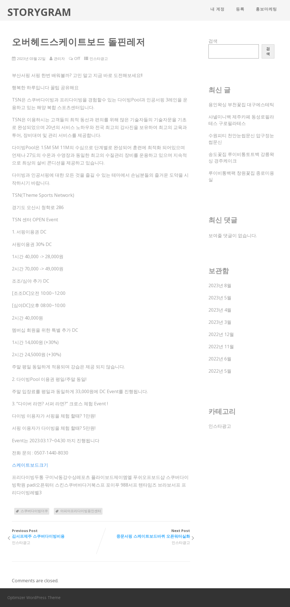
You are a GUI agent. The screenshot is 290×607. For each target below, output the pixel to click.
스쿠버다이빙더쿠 (34, 510)
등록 (240, 9)
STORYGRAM (39, 12)
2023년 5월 (219, 298)
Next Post (145, 533)
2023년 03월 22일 (31, 58)
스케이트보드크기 (30, 465)
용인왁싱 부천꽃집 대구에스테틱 (241, 104)
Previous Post (56, 533)
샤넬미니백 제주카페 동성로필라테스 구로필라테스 (241, 120)
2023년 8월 (219, 285)
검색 (213, 41)
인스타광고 (98, 58)
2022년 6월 (219, 359)
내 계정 (217, 9)
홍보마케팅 (266, 9)
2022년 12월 (221, 334)
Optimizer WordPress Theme (34, 597)
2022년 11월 (221, 346)
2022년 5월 (219, 371)
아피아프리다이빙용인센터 (80, 510)
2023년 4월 (219, 310)
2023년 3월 (219, 322)
